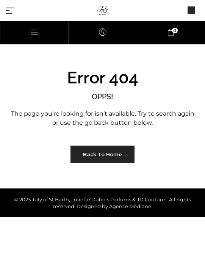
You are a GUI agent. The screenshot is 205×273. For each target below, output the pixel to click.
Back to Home (102, 154)
